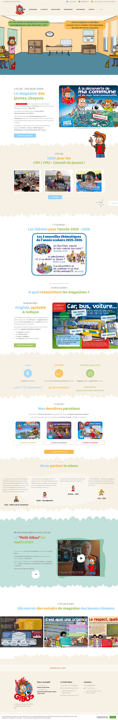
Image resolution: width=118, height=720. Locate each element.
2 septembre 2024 (42, 689)
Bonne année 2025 (43, 687)
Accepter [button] (113, 717)
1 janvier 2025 (41, 685)
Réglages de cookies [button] (102, 717)
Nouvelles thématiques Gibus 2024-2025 (46, 693)
